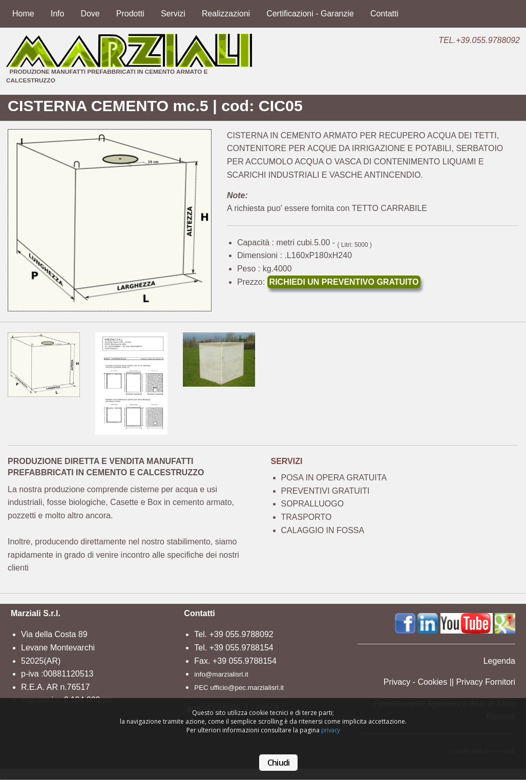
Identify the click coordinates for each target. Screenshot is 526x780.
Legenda (499, 661)
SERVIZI (287, 461)
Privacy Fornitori (485, 682)
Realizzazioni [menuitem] (226, 13)
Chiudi (278, 762)
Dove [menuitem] (89, 13)
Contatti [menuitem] (384, 13)
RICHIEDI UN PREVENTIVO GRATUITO (344, 282)
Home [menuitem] (23, 13)
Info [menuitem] (58, 13)
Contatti (199, 613)
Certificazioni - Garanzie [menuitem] (310, 13)
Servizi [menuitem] (173, 13)
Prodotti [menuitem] (130, 13)
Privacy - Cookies (415, 682)
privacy (330, 730)
